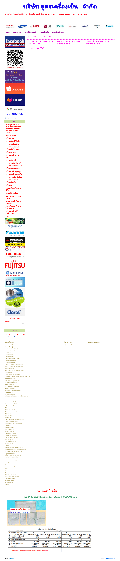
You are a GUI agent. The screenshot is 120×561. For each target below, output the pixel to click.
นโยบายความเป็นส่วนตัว (13, 336)
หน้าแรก (29, 37)
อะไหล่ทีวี (34, 37)
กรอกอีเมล (7, 321)
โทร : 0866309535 (15, 114)
